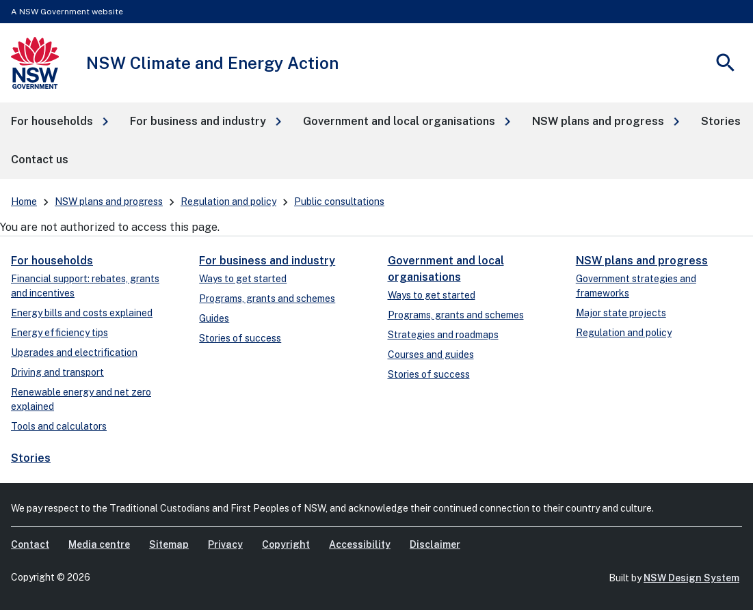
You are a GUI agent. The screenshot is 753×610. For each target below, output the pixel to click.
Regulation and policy (228, 201)
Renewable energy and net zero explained (81, 399)
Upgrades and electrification (74, 352)
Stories (31, 458)
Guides (214, 318)
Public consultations (339, 201)
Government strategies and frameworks (636, 286)
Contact (30, 544)
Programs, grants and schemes (267, 298)
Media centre (99, 544)
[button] (59, 121)
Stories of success (240, 338)
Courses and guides (431, 354)
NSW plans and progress (109, 201)
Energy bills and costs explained (82, 312)
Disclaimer (435, 544)
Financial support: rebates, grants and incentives (85, 286)
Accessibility (360, 544)
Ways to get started (243, 278)
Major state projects (621, 312)
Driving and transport (57, 372)
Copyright (286, 544)
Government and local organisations (446, 268)
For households (52, 260)
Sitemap (169, 544)
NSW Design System (691, 577)
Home (24, 201)
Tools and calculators (59, 426)
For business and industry (267, 260)
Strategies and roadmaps (443, 334)
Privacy (225, 544)
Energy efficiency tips (59, 332)
